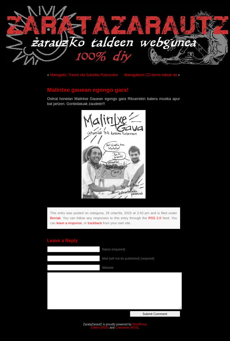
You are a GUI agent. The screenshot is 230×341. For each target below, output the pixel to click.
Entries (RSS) (100, 327)
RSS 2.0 (154, 218)
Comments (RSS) (126, 327)
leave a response (69, 223)
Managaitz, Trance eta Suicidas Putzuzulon (84, 75)
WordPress (139, 324)
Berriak (55, 218)
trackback (95, 223)
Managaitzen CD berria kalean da (150, 75)
